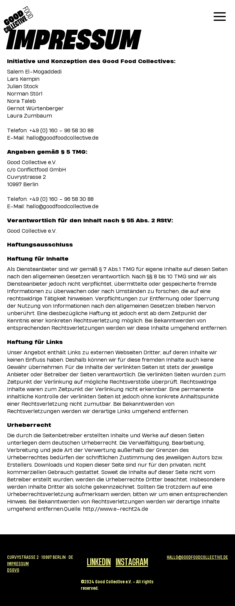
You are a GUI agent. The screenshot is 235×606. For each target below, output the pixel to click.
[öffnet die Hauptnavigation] (220, 16)
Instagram (132, 561)
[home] (18, 19)
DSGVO (13, 570)
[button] (219, 16)
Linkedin (99, 561)
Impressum (18, 563)
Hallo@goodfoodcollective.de (197, 557)
